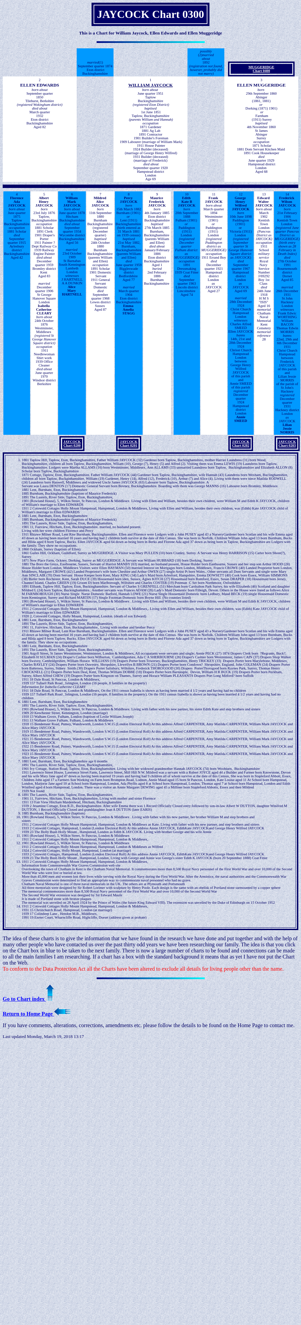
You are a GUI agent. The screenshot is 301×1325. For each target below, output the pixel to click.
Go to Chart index (28, 999)
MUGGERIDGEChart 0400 (261, 69)
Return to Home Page (36, 1014)
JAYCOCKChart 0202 (241, 443)
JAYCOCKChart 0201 (128, 443)
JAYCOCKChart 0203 (287, 443)
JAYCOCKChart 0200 (72, 443)
